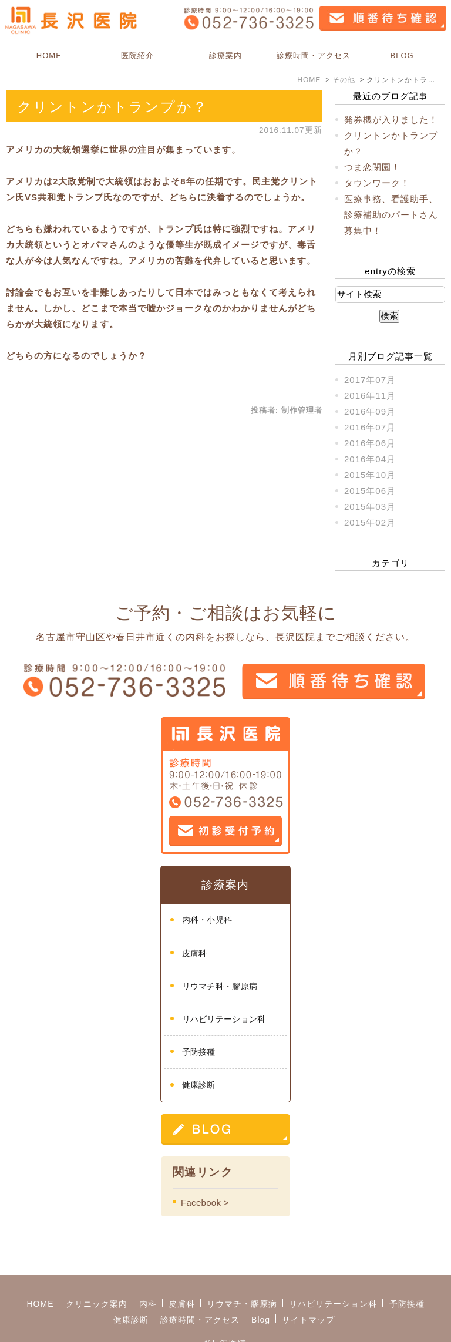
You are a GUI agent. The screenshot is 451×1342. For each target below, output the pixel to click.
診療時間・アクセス (314, 55)
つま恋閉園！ (372, 167)
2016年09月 (370, 411)
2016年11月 (370, 396)
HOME (49, 55)
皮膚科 (194, 953)
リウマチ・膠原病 (242, 1274)
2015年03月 (370, 507)
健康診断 (199, 1084)
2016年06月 (370, 443)
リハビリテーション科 (224, 1019)
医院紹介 (137, 55)
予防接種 (199, 1052)
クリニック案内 (96, 1274)
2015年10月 (370, 475)
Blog (260, 1290)
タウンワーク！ (377, 183)
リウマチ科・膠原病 (220, 986)
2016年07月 (370, 427)
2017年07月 (370, 380)
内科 (148, 1274)
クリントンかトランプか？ (112, 107)
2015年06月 (370, 491)
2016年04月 (370, 459)
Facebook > (205, 1203)
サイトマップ (308, 1290)
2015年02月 (370, 522)
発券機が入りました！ (391, 120)
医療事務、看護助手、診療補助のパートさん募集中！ (391, 215)
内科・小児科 (207, 919)
